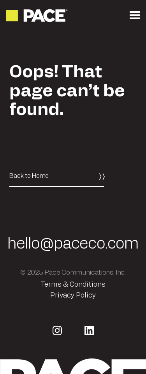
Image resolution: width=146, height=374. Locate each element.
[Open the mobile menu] (135, 15)
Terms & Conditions (73, 284)
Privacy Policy (73, 295)
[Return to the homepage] (37, 15)
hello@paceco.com (73, 244)
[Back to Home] (56, 176)
